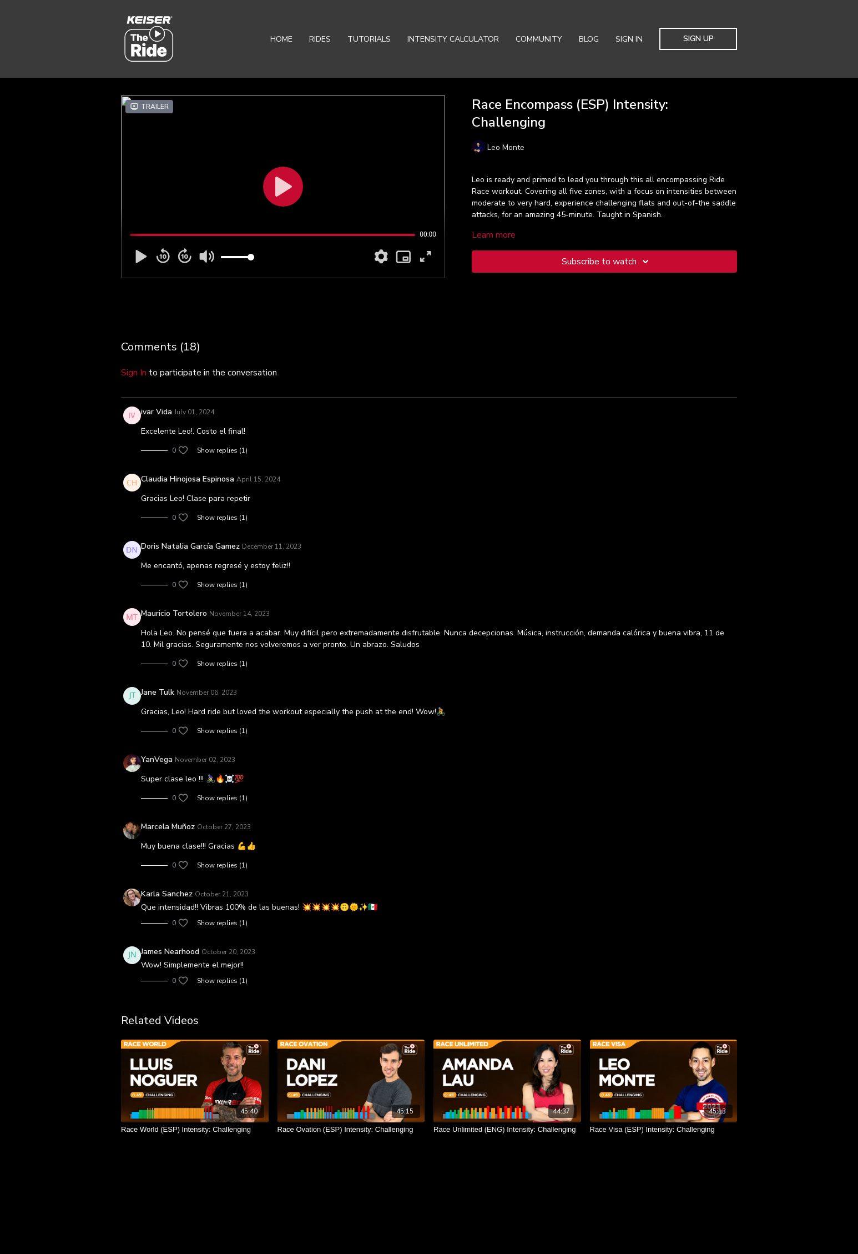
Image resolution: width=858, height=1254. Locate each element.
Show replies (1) (222, 450)
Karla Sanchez (167, 894)
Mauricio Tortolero (174, 613)
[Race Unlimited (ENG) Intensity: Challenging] (507, 1129)
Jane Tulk (157, 692)
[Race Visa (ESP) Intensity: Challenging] (664, 1129)
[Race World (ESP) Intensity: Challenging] (195, 1129)
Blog (589, 39)
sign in (134, 373)
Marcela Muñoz (168, 826)
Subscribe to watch (607, 261)
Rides (320, 39)
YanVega (157, 759)
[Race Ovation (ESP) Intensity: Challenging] (351, 1129)
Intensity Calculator (453, 39)
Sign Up (698, 38)
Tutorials (369, 39)
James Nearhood (170, 951)
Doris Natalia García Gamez (190, 546)
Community (539, 39)
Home (281, 39)
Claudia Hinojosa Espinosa (187, 479)
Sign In (629, 39)
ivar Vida (156, 412)
